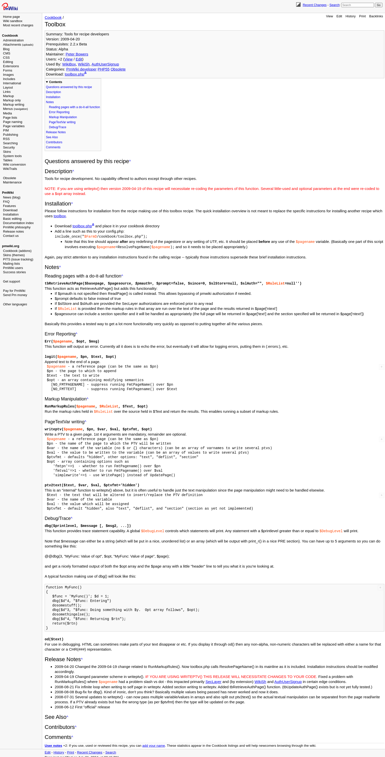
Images (8, 75)
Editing (8, 62)
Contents (55, 82)
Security (9, 147)
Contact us (11, 236)
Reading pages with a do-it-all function (74, 107)
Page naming (12, 122)
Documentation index (18, 223)
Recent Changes (315, 5)
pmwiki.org (10, 246)
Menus (15, 109)
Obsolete (9, 178)
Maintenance (12, 182)
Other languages (15, 304)
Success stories (14, 272)
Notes (50, 102)
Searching (10, 143)
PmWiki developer (81, 69)
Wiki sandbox (12, 21)
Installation (11, 214)
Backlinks (376, 16)
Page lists (10, 117)
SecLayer (213, 678)
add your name (153, 742)
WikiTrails (10, 169)
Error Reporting (59, 112)
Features (9, 206)
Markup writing (13, 104)
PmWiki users (13, 268)
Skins (7, 152)
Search (334, 5)
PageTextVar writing (62, 122)
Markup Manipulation (63, 117)
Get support (11, 281)
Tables (8, 160)
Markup (8, 96)
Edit (339, 16)
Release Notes (56, 132)
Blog (6, 49)
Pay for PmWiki (14, 291)
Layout (8, 87)
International (12, 83)
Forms (7, 70)
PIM (6, 130)
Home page (11, 17)
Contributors (54, 142)
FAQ (6, 201)
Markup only (12, 100)
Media (7, 113)
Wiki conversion (14, 164)
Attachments (18, 44)
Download (10, 210)
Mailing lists (11, 263)
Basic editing (12, 219)
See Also (52, 137)
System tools (12, 156)
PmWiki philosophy (17, 227)
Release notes (13, 231)
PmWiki (8, 192)
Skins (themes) (14, 255)
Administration (13, 40)
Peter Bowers (77, 54)
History (351, 16)
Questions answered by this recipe (69, 87)
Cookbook (10, 35)
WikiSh (84, 64)
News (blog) (11, 197)
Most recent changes (18, 25)
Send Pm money (15, 295)
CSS (6, 57)
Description (53, 92)
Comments (53, 147)
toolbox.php (74, 74)
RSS (6, 139)
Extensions (11, 66)
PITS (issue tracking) (18, 259)
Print (362, 16)
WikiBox (69, 64)
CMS (6, 53)
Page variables (14, 126)
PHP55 (104, 69)
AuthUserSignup (105, 64)
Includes (9, 79)
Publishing (10, 134)
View (329, 16)
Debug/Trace (57, 127)
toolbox (60, 216)
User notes (53, 742)
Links (7, 92)
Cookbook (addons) (17, 251)
